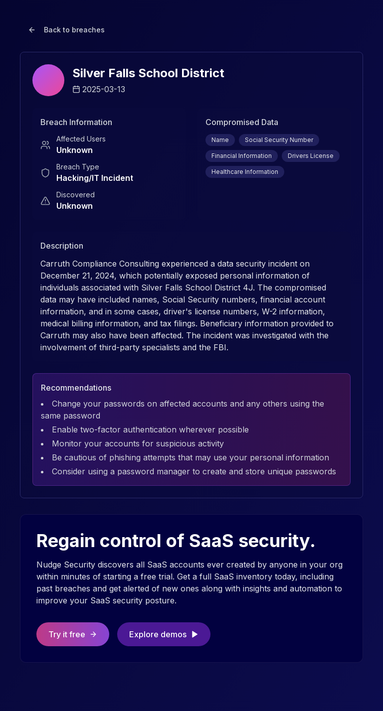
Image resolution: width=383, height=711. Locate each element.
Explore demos (163, 634)
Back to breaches (66, 29)
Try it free (72, 634)
